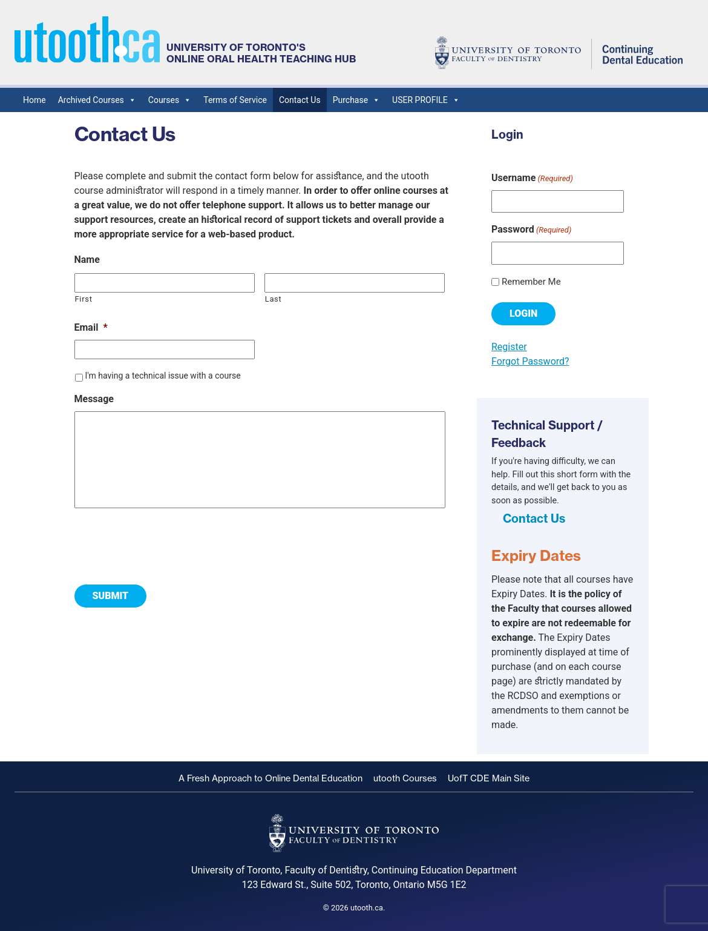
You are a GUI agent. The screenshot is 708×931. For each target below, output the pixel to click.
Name (87, 259)
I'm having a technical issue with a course (162, 375)
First (84, 298)
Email (91, 327)
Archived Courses (97, 100)
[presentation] (166, 541)
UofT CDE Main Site (488, 778)
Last (273, 298)
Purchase (356, 100)
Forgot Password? (530, 361)
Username (532, 178)
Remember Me (531, 281)
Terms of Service (235, 100)
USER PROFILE (426, 100)
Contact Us (300, 100)
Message (94, 399)
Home (34, 100)
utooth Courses (405, 778)
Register (509, 347)
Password (531, 230)
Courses (169, 100)
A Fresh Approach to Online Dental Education (270, 778)
